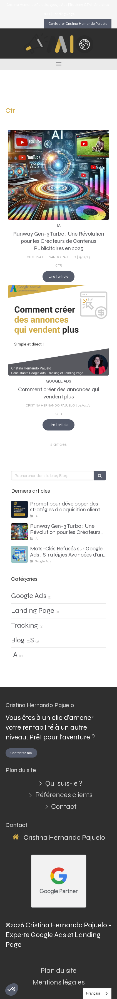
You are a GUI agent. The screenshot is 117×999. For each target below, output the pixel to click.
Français (93, 993)
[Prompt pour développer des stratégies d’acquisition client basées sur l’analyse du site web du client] (19, 509)
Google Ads (28, 596)
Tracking (24, 625)
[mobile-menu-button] (58, 64)
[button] (11, 989)
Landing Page (32, 610)
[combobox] (97, 993)
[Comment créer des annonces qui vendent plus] (58, 330)
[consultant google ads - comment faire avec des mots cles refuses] (19, 554)
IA (14, 654)
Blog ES (22, 640)
